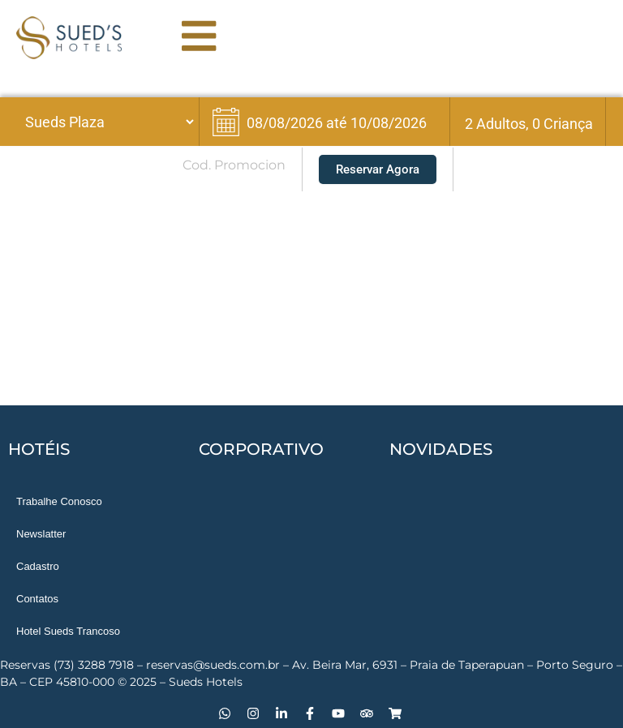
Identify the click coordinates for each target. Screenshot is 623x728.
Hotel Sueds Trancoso (68, 631)
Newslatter (41, 534)
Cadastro (37, 566)
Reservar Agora (377, 169)
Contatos (37, 599)
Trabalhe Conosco (59, 501)
